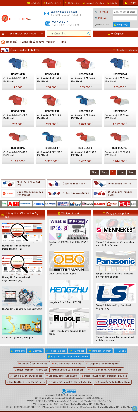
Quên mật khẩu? (102, 24)
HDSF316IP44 (18, 74)
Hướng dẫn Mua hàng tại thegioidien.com (22, 309)
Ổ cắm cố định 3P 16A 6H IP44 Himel (15, 79)
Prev (104, 172)
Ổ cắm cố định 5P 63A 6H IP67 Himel (15, 153)
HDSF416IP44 (52, 74)
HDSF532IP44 (52, 111)
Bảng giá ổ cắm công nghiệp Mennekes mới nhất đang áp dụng (115, 243)
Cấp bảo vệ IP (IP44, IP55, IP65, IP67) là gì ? (68, 243)
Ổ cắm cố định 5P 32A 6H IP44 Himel (49, 116)
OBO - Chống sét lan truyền (62, 274)
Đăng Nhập (122, 24)
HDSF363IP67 (86, 111)
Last (131, 172)
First (94, 172)
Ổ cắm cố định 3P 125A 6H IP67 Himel (50, 153)
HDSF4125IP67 (86, 148)
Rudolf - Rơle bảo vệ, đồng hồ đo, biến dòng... (67, 332)
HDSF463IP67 (120, 111)
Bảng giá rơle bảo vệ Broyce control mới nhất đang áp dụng (115, 338)
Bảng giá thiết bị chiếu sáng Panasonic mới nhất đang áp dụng (114, 275)
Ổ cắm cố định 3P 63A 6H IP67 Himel (83, 116)
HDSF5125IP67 (119, 148)
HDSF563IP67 (18, 148)
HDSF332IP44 (120, 74)
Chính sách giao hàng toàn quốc (17, 337)
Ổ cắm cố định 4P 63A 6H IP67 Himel (117, 116)
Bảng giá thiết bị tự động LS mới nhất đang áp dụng (114, 306)
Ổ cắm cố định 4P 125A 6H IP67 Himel (84, 153)
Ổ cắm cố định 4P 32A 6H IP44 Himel (15, 116)
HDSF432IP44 (18, 111)
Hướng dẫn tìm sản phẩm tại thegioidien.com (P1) (16, 247)
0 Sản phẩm (117, 33)
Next (121, 172)
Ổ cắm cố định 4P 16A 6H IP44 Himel (49, 79)
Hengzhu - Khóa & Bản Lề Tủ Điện (65, 302)
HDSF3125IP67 (52, 148)
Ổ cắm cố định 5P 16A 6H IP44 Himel (83, 79)
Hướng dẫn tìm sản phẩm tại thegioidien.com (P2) (16, 278)
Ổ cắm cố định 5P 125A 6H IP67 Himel (118, 153)
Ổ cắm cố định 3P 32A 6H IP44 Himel (117, 79)
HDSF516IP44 (86, 74)
